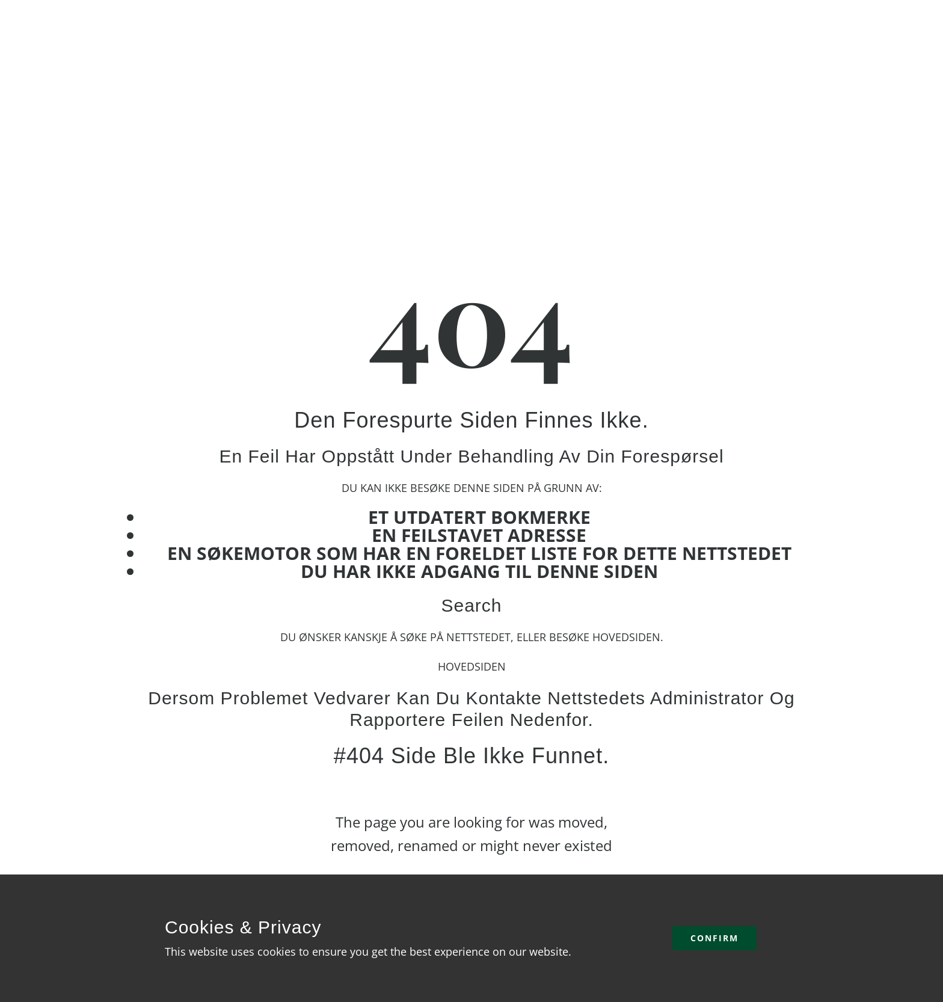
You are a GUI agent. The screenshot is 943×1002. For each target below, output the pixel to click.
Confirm (714, 938)
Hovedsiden (472, 666)
